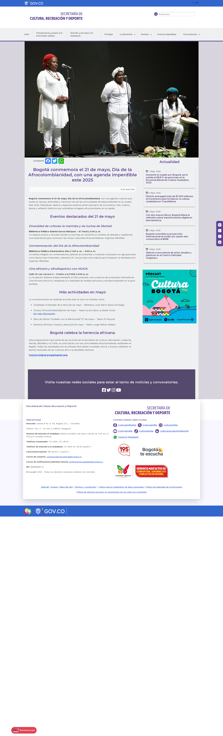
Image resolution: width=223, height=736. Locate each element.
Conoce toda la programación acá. (48, 355)
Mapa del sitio (66, 487)
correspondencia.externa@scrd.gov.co (64, 457)
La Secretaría (126, 34)
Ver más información (44, 313)
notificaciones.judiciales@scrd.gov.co (86, 462)
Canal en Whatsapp (128, 437)
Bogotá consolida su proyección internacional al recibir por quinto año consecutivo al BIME (167, 236)
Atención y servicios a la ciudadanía (81, 34)
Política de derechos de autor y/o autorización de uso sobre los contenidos (111, 492)
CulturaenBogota (127, 425)
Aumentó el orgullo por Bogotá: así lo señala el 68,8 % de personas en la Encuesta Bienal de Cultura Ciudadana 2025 (167, 179)
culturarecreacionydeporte (174, 431)
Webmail (45, 487)
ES (197, 2)
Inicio (26, 34)
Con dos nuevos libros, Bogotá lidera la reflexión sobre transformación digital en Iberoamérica (169, 218)
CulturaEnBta (125, 431)
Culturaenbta (146, 431)
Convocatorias (190, 34)
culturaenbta (171, 425)
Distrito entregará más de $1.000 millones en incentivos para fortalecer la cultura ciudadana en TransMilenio (169, 199)
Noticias (145, 34)
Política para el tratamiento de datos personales (121, 487)
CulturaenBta (150, 425)
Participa (108, 34)
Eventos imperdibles (166, 34)
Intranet (54, 487)
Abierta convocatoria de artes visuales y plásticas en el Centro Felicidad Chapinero (168, 255)
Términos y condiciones (85, 487)
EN (193, 2)
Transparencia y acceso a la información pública (49, 34)
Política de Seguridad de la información (164, 487)
